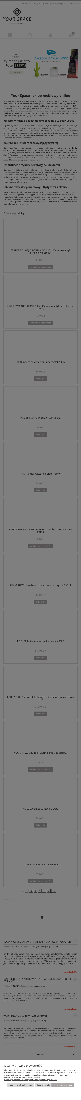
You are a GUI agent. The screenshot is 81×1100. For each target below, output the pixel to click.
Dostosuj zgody (43, 1085)
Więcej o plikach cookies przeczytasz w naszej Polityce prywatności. (30, 1079)
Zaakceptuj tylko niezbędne (20, 1085)
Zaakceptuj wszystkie (63, 1085)
